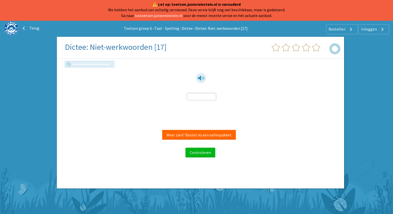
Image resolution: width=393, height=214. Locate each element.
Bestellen (341, 29)
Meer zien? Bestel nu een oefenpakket (199, 134)
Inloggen (373, 29)
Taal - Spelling (166, 28)
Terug (30, 28)
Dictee (187, 28)
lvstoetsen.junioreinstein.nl (158, 15)
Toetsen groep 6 (138, 28)
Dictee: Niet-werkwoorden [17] (221, 28)
